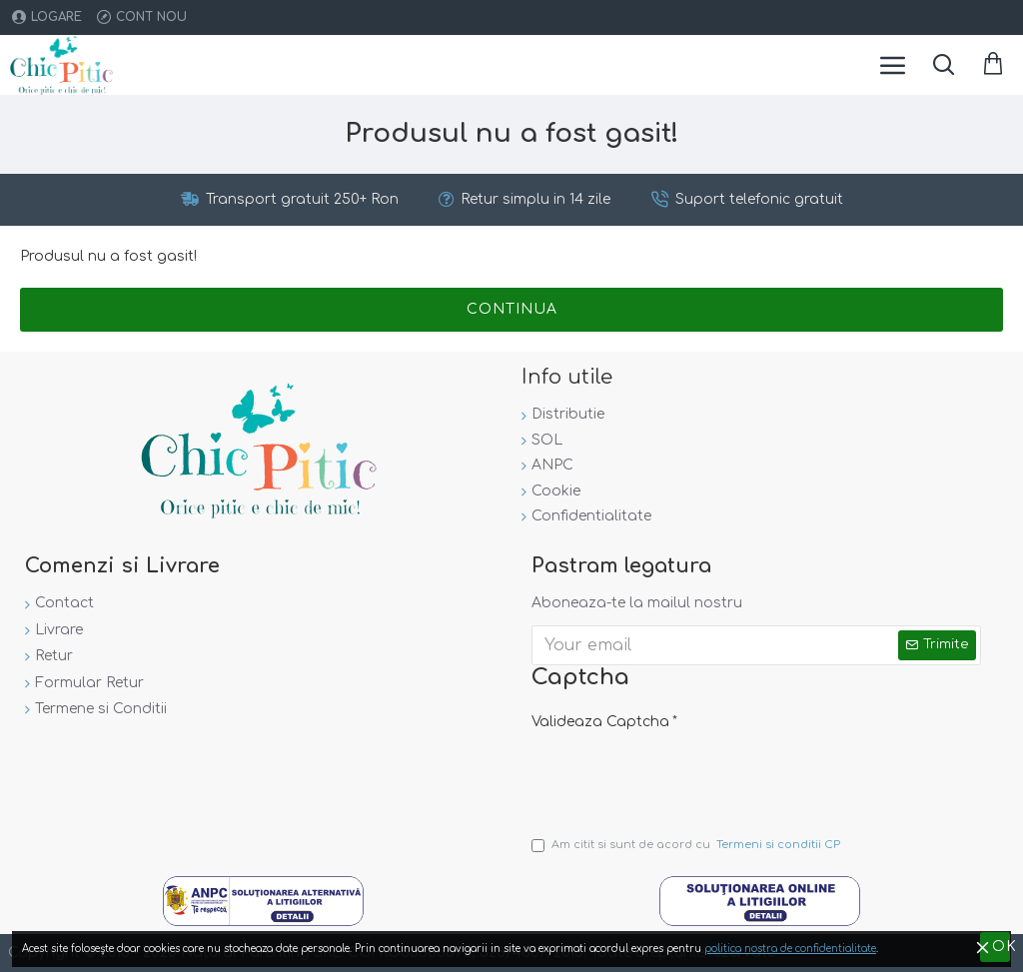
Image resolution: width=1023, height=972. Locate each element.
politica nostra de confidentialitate (790, 948)
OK (1001, 946)
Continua (512, 309)
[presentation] (671, 774)
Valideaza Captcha (600, 721)
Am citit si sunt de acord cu (687, 845)
